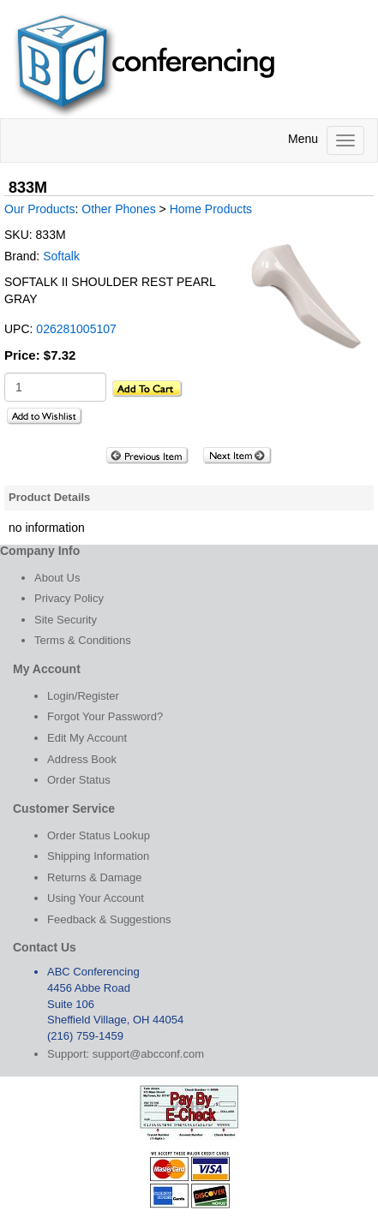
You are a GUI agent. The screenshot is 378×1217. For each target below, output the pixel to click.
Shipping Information (98, 856)
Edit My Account (87, 737)
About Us (57, 577)
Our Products (39, 209)
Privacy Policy (69, 598)
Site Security (65, 619)
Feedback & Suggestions (109, 919)
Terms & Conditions (82, 640)
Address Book (82, 759)
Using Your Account (95, 898)
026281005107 (76, 329)
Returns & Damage (94, 877)
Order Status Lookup (98, 835)
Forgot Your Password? (105, 716)
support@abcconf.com (148, 1053)
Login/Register (83, 695)
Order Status (79, 779)
